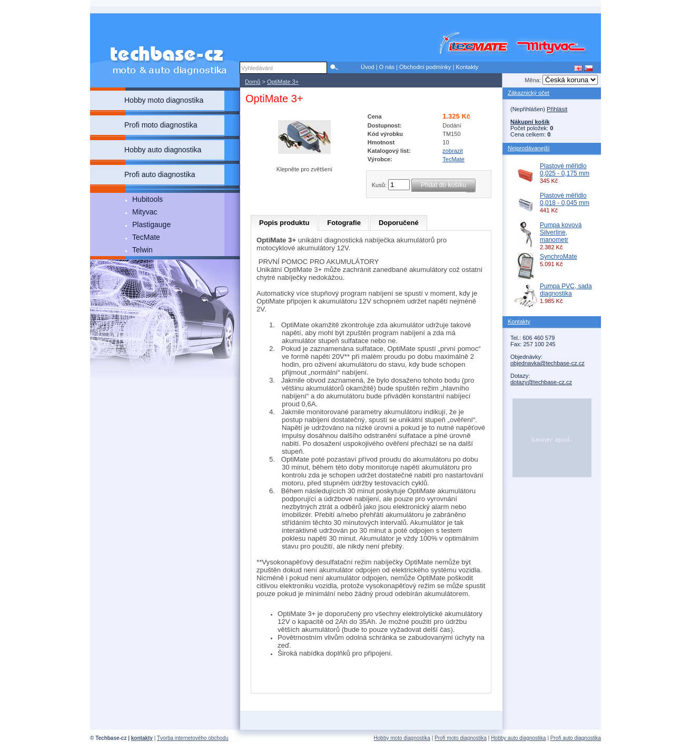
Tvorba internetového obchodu (193, 738)
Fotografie (344, 223)
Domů (252, 82)
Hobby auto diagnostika (518, 738)
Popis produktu (284, 223)
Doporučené (399, 223)
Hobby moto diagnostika (402, 738)
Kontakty (467, 67)
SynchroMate (558, 256)
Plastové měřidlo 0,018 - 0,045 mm (564, 199)
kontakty (142, 738)
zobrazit (452, 151)
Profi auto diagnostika (575, 738)
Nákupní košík (530, 122)
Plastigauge (151, 224)
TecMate (146, 237)
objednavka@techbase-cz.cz (547, 363)
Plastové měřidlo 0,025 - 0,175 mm (564, 169)
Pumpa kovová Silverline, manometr (560, 232)
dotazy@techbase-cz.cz (541, 382)
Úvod (367, 67)
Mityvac (144, 212)
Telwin (142, 250)
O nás (386, 67)
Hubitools (147, 199)
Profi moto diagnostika (461, 738)
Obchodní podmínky (425, 67)
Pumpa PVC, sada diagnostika (566, 289)
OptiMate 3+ (283, 82)
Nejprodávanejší (529, 148)
